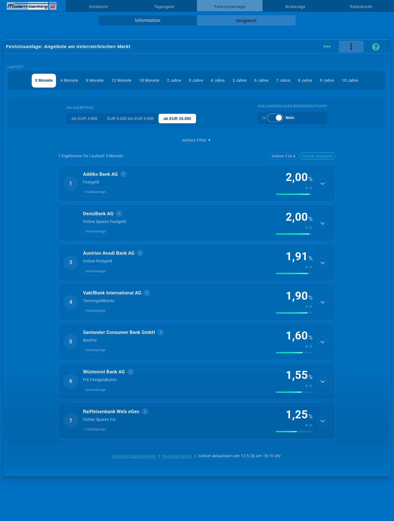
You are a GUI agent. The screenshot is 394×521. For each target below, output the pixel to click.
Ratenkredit (361, 7)
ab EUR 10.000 (177, 118)
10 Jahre (350, 80)
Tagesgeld (164, 7)
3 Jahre (196, 80)
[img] (294, 194)
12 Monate (121, 80)
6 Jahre (262, 80)
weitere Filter (196, 140)
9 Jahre (327, 80)
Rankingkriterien (177, 456)
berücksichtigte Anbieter (134, 456)
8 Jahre (305, 80)
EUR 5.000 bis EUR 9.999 (130, 118)
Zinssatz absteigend (317, 156)
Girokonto (98, 7)
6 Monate (69, 80)
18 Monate (149, 80)
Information (147, 20)
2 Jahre (174, 80)
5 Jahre (240, 80)
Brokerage (295, 7)
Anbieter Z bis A (283, 156)
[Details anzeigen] (323, 183)
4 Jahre (218, 80)
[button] (196, 183)
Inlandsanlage (95, 192)
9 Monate (94, 80)
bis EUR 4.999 (84, 118)
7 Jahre (283, 80)
